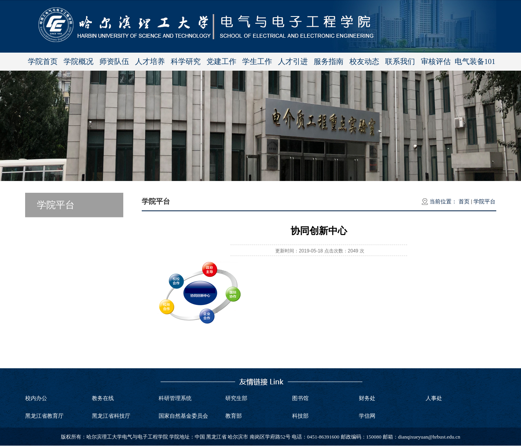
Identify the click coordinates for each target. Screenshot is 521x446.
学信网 (367, 416)
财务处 (367, 398)
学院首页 (43, 61)
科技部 (300, 416)
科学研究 (186, 61)
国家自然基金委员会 (183, 416)
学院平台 (484, 202)
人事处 (434, 398)
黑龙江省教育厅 (44, 416)
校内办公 (36, 398)
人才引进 (293, 61)
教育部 (233, 416)
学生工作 (257, 61)
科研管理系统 (175, 398)
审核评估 (436, 61)
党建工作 (221, 61)
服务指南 (329, 61)
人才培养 (150, 61)
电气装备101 (475, 61)
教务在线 (103, 398)
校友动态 (364, 61)
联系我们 (400, 61)
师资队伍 (114, 61)
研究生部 (236, 398)
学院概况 (78, 61)
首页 (464, 202)
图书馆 (300, 398)
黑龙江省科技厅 (111, 416)
